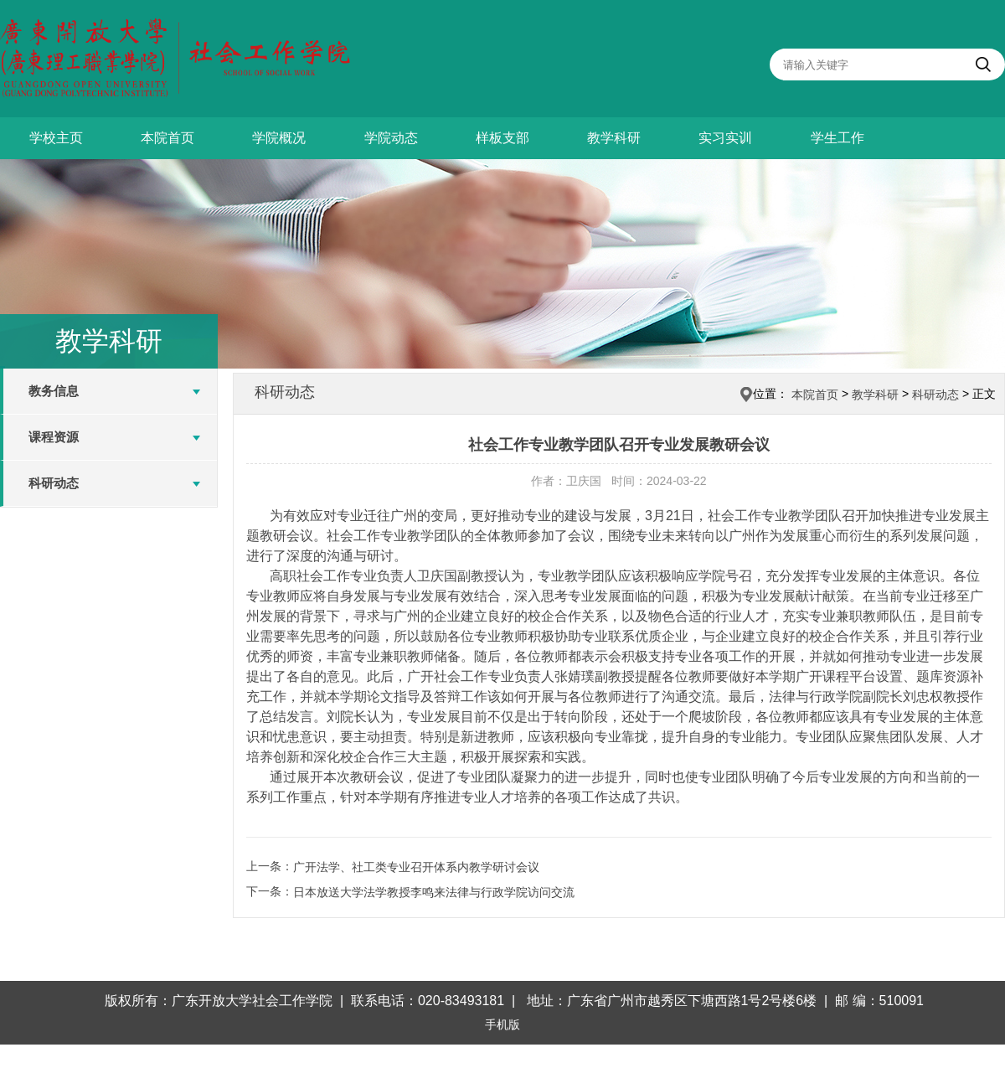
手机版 (502, 1024)
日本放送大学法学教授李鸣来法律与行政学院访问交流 (434, 892)
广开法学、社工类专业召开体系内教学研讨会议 (416, 867)
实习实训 (725, 138)
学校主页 (56, 138)
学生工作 (837, 138)
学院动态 (391, 138)
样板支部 (502, 138)
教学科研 (614, 138)
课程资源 (53, 437)
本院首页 (167, 138)
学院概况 (279, 138)
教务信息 (53, 391)
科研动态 (53, 483)
